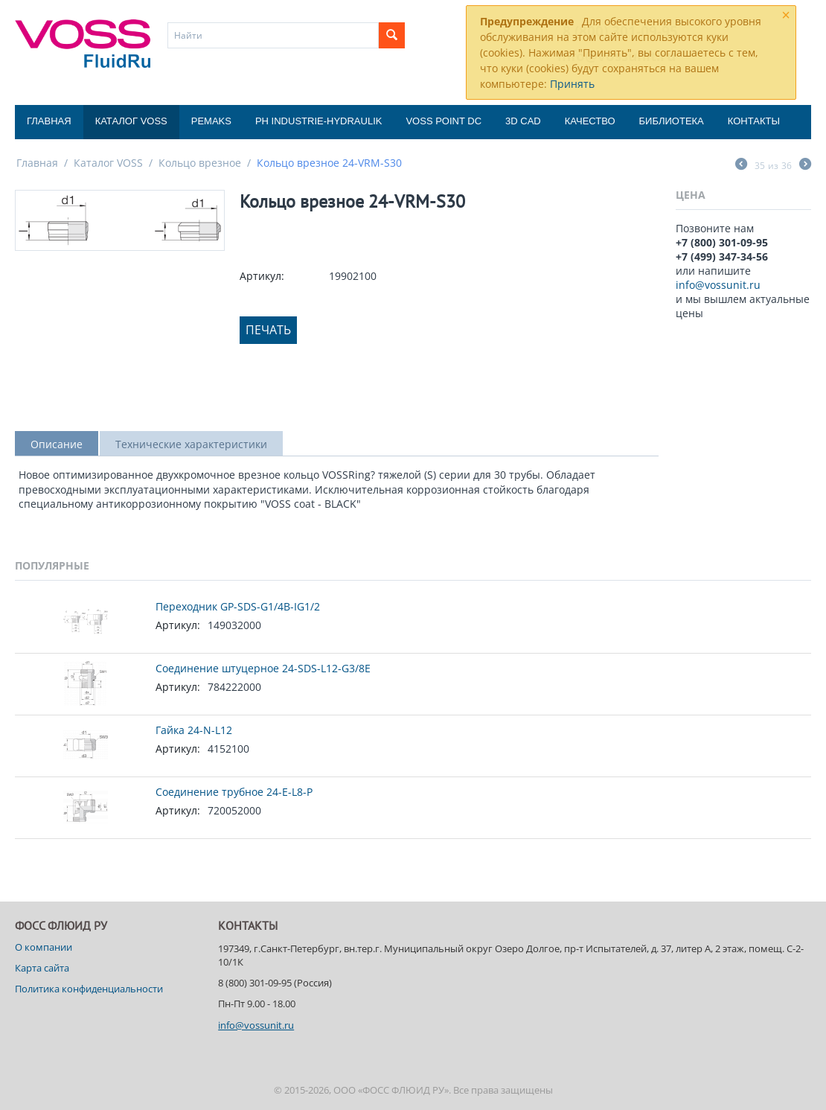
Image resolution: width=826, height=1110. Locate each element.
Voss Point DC (443, 121)
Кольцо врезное (200, 163)
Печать (268, 330)
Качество (590, 121)
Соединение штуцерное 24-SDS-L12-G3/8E (263, 668)
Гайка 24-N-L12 (194, 730)
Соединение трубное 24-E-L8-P (234, 792)
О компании (43, 947)
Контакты (754, 121)
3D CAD (523, 121)
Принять (572, 84)
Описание (57, 444)
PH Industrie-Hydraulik (318, 121)
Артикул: (262, 276)
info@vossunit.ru (718, 285)
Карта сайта (42, 968)
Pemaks (211, 121)
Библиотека (671, 121)
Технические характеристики (191, 444)
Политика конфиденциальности (89, 988)
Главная (49, 121)
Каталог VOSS (131, 121)
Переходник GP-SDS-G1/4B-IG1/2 (238, 606)
